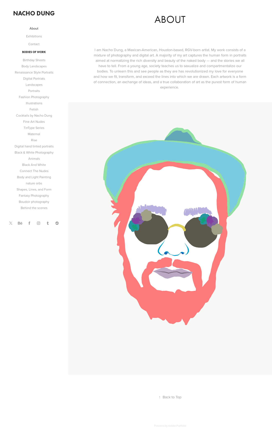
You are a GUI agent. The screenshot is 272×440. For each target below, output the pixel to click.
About (34, 28)
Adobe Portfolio (177, 425)
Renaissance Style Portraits (34, 72)
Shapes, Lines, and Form (34, 189)
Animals (34, 158)
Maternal (34, 134)
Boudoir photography (34, 201)
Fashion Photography (34, 97)
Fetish (34, 109)
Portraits (34, 90)
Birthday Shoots (34, 60)
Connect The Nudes (34, 171)
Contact (34, 44)
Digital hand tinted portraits (34, 146)
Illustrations (34, 103)
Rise (34, 140)
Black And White (34, 164)
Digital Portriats (34, 78)
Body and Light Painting (34, 177)
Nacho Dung (34, 13)
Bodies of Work (34, 52)
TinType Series (34, 127)
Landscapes (34, 84)
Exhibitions (34, 36)
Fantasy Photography (34, 195)
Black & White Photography (34, 152)
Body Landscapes (34, 66)
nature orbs (34, 183)
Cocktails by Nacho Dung (34, 115)
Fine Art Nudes (34, 121)
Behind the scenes (34, 208)
